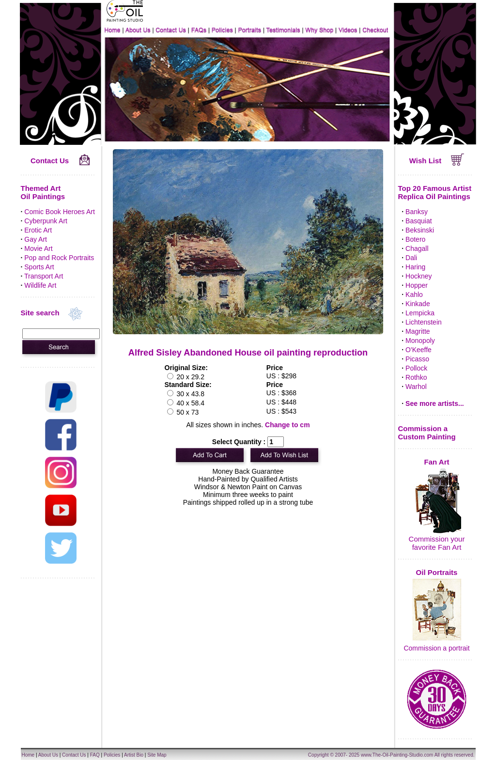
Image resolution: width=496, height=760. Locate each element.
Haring (415, 267)
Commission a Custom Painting (427, 432)
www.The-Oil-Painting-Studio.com (397, 755)
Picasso (417, 359)
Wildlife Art (40, 285)
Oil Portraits (437, 572)
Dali (411, 258)
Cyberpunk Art (45, 221)
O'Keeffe (418, 350)
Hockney (418, 276)
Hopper (416, 285)
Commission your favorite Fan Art (437, 543)
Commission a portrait (436, 648)
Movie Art (38, 248)
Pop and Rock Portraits (59, 258)
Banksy (416, 212)
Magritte (417, 331)
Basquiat (418, 221)
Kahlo (414, 294)
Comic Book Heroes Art (59, 212)
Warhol (416, 386)
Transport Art (43, 276)
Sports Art (39, 267)
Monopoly (420, 340)
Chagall (416, 248)
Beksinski (419, 230)
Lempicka (419, 313)
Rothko (416, 377)
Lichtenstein (423, 322)
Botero (415, 239)
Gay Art (35, 239)
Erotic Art (38, 230)
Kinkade (417, 304)
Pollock (416, 368)
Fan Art (437, 462)
